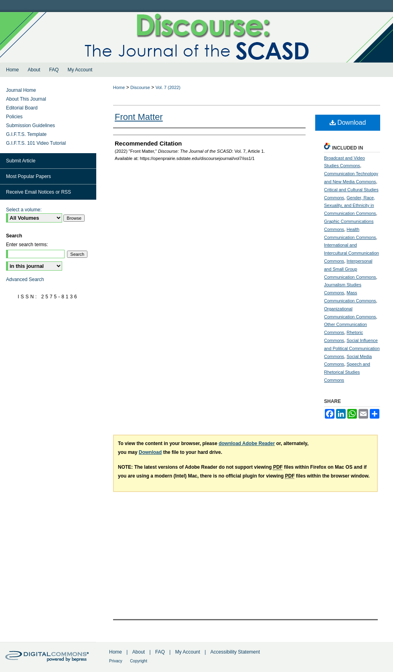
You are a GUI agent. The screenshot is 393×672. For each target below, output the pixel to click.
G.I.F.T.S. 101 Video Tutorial (36, 143)
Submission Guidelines (30, 125)
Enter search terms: (27, 244)
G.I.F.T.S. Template (26, 134)
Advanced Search (25, 279)
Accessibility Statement (235, 652)
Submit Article (20, 161)
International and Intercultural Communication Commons (351, 253)
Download (348, 122)
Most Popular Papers (28, 176)
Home (119, 87)
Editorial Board (22, 108)
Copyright (138, 661)
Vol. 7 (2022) (168, 87)
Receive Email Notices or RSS (38, 192)
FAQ (160, 652)
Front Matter (139, 117)
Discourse (140, 87)
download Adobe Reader (247, 443)
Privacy (115, 661)
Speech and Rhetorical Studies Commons (347, 372)
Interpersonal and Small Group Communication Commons (350, 269)
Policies (14, 116)
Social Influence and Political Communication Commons (352, 348)
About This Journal (26, 99)
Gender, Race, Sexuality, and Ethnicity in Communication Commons (350, 205)
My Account (187, 652)
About (138, 652)
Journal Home (21, 90)
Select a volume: (24, 210)
